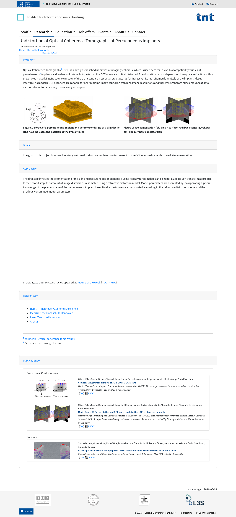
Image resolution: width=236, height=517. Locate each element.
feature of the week (88, 282)
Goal (26, 145)
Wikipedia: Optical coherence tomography (50, 339)
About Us (122, 31)
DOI (81, 393)
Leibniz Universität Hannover (160, 512)
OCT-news (110, 282)
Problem (29, 60)
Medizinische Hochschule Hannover (51, 313)
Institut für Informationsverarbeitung (55, 17)
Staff (24, 31)
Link (82, 457)
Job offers (86, 31)
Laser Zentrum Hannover (45, 317)
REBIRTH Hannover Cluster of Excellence (54, 308)
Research (41, 31)
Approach (30, 168)
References (30, 295)
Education (63, 31)
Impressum (186, 512)
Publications (31, 360)
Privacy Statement (206, 512)
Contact (138, 31)
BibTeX (91, 393)
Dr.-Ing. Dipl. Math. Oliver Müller (34, 50)
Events (103, 31)
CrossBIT (35, 321)
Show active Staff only (49, 53)
